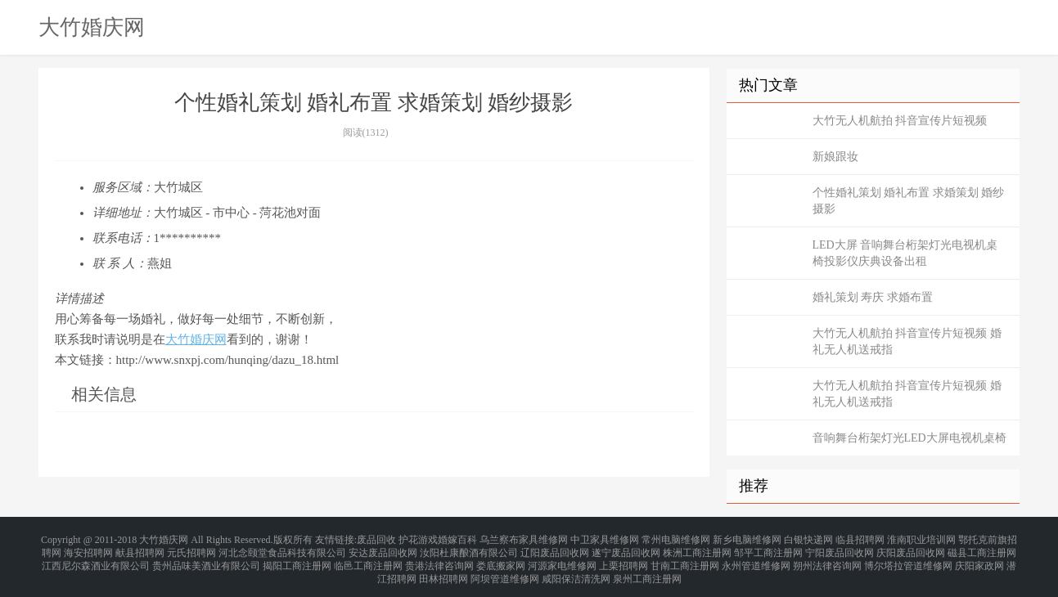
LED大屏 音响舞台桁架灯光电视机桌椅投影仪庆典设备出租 (905, 253)
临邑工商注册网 (368, 557)
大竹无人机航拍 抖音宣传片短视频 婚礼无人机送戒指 (907, 341)
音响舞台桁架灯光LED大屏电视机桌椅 (909, 438)
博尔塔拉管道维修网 (908, 557)
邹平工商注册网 (768, 548)
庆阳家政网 (979, 557)
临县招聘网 (860, 538)
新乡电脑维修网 (747, 538)
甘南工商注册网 (685, 557)
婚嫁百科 (457, 538)
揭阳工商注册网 (297, 557)
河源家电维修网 (562, 557)
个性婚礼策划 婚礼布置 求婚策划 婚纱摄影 (909, 200)
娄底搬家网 (500, 557)
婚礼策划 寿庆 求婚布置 (873, 297)
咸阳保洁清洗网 (576, 567)
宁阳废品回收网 (839, 548)
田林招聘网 (443, 567)
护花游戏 (418, 538)
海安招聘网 (88, 548)
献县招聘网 (139, 548)
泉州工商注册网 (647, 567)
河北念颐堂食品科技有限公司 (282, 548)
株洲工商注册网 (697, 548)
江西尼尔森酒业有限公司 (96, 557)
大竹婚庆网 (91, 27)
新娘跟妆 (835, 156)
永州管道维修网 (756, 557)
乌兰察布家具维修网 (523, 538)
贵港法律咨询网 (439, 557)
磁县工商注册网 (982, 548)
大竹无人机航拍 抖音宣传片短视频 (900, 120)
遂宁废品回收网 (626, 548)
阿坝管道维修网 (504, 567)
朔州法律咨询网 (827, 557)
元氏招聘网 (191, 548)
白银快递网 (808, 538)
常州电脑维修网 (676, 538)
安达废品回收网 (383, 548)
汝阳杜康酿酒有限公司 (469, 548)
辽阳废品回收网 (554, 548)
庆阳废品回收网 (910, 548)
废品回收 (376, 538)
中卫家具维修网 (604, 538)
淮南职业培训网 (921, 538)
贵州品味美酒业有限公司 (206, 557)
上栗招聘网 (623, 557)
